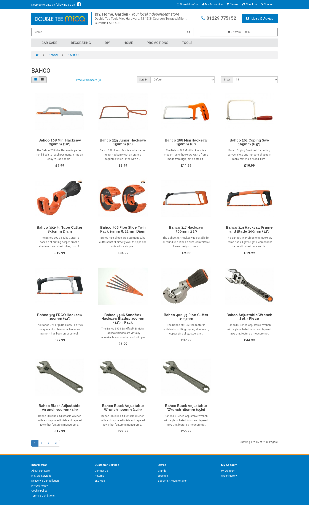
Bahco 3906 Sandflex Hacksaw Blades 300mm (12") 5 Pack (123, 319)
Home (128, 43)
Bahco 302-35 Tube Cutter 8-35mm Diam (60, 229)
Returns (99, 475)
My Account (228, 470)
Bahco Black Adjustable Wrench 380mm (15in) (186, 408)
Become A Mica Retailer (172, 480)
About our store (40, 470)
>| (56, 443)
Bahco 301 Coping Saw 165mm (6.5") (249, 142)
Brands (162, 470)
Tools (187, 43)
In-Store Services (41, 475)
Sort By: (143, 79)
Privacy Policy (39, 485)
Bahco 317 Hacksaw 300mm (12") (186, 229)
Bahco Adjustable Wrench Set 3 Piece (249, 317)
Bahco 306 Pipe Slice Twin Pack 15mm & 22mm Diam (123, 229)
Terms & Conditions (43, 495)
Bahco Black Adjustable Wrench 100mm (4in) (60, 408)
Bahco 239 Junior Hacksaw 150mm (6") (123, 142)
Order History (229, 475)
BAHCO (73, 55)
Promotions (157, 43)
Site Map (100, 480)
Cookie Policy (39, 490)
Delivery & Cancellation (45, 480)
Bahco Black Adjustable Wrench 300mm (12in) (123, 408)
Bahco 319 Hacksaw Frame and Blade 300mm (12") (249, 229)
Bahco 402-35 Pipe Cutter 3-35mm (186, 317)
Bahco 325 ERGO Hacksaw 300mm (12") (59, 317)
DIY (107, 43)
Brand (53, 55)
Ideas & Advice (260, 18)
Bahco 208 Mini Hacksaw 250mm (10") (59, 142)
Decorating (81, 43)
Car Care (49, 43)
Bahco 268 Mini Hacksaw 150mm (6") (186, 142)
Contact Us (101, 470)
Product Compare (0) (88, 80)
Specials (163, 475)
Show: (227, 79)
